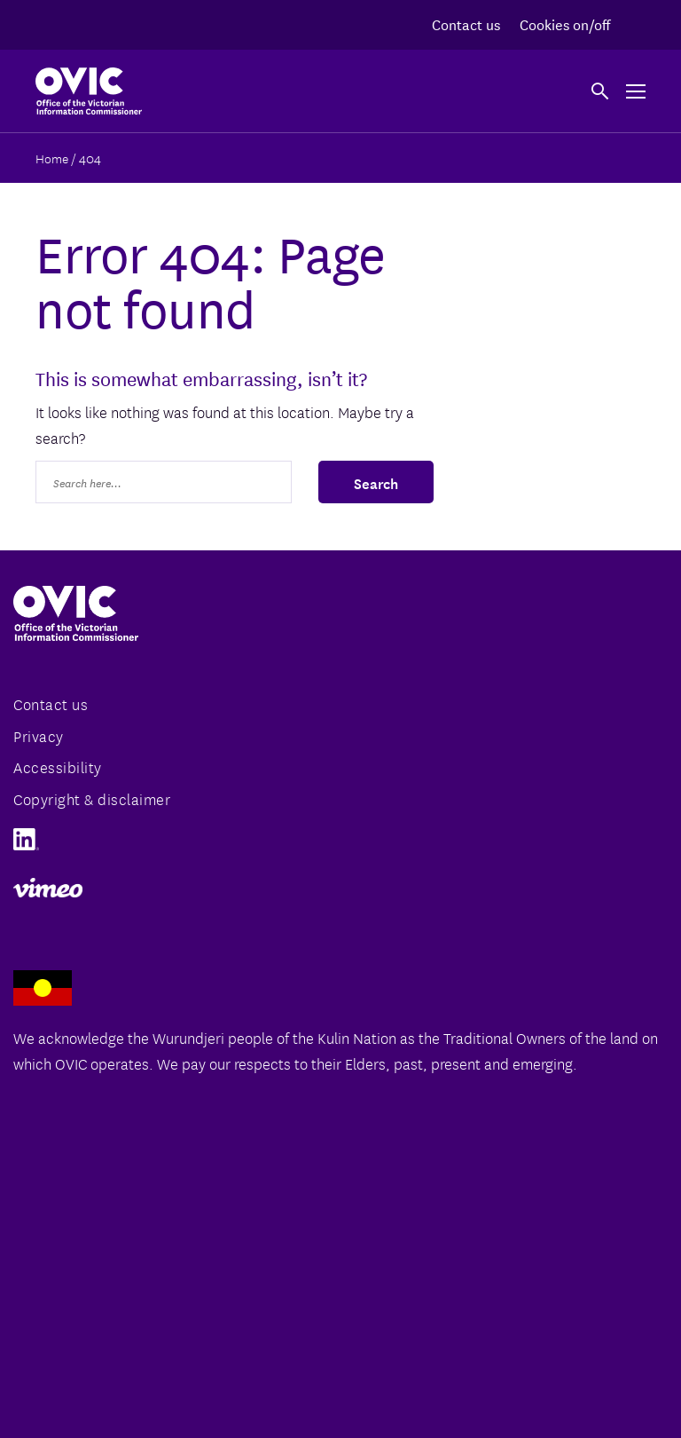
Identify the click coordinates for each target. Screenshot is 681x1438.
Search (376, 482)
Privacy (38, 735)
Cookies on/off (565, 23)
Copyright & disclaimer (91, 798)
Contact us (466, 23)
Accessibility (57, 766)
